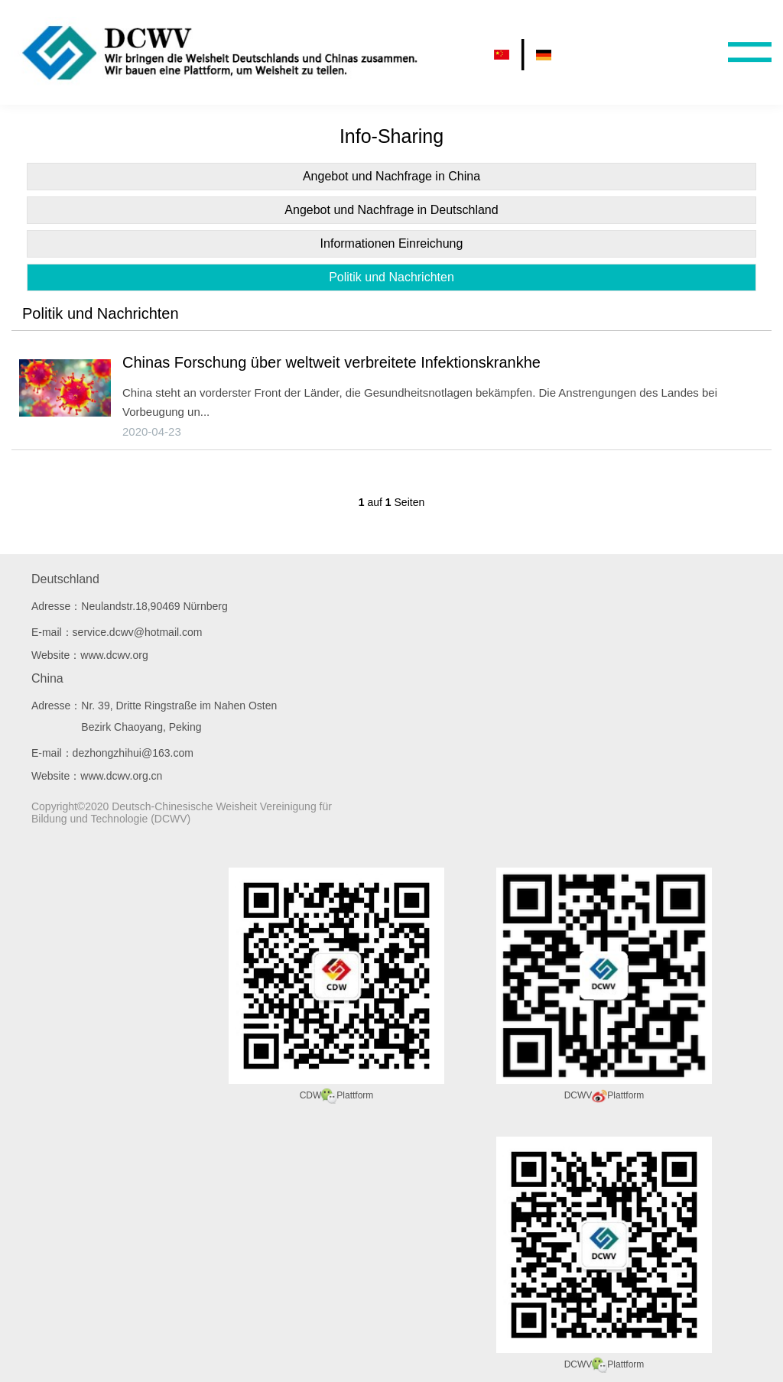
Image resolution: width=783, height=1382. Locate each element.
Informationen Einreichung (391, 243)
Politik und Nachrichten (391, 277)
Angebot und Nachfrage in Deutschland (391, 209)
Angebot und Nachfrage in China (391, 176)
